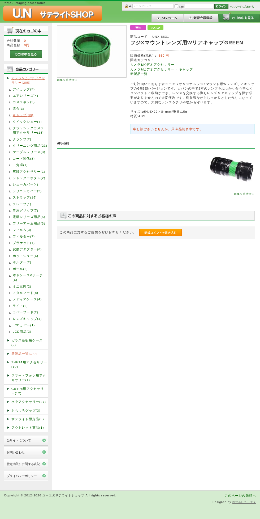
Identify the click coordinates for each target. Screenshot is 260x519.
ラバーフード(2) (25, 312)
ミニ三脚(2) (22, 286)
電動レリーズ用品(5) (29, 216)
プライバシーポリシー (22, 476)
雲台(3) (18, 108)
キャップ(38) (23, 115)
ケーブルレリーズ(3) (29, 152)
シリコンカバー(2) (27, 191)
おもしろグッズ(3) (26, 410)
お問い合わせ (16, 452)
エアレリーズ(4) (25, 95)
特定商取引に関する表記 (23, 464)
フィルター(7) (24, 236)
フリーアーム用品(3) (29, 223)
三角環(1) (20, 165)
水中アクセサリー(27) (28, 401)
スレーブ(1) (22, 204)
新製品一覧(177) (24, 353)
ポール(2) (20, 269)
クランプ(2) (22, 139)
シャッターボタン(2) (29, 178)
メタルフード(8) (25, 292)
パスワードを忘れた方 (242, 6)
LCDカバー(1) (24, 325)
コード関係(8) (24, 158)
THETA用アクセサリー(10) (29, 364)
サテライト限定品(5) (27, 419)
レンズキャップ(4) (27, 318)
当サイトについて (19, 440)
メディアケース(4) (27, 299)
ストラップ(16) (25, 197)
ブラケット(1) (24, 242)
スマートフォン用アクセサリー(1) (28, 378)
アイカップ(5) (24, 89)
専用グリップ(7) (25, 210)
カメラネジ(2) (24, 102)
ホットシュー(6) (25, 256)
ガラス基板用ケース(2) (27, 343)
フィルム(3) (22, 229)
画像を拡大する (67, 79)
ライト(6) (20, 305)
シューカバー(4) (25, 184)
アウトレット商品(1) (27, 427)
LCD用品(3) (22, 331)
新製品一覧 (139, 73)
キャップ (186, 69)
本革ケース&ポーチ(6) (28, 277)
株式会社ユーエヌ (244, 502)
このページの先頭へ (240, 495)
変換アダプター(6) (27, 249)
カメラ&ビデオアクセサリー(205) (28, 80)
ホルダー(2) (22, 262)
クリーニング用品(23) (30, 145)
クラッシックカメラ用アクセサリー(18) (28, 130)
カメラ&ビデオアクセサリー (152, 64)
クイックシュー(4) (27, 121)
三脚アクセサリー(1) (29, 171)
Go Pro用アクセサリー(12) (27, 391)
